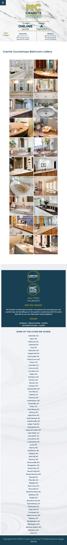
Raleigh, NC (33, 483)
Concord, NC (33, 368)
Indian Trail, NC (33, 424)
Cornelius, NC (33, 371)
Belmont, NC (34, 342)
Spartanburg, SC (33, 504)
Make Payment (42, 26)
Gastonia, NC (33, 398)
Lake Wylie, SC (33, 433)
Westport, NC (33, 530)
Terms (60, 539)
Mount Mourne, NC (33, 474)
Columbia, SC (33, 365)
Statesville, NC (33, 506)
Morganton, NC (33, 465)
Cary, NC (33, 347)
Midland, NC (33, 453)
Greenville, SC (33, 403)
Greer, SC (33, 406)
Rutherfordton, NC (33, 492)
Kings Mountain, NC (33, 430)
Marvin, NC (33, 448)
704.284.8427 (22, 36)
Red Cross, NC (33, 486)
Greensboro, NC (33, 401)
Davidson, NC (33, 377)
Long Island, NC (33, 442)
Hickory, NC (33, 412)
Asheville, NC (33, 336)
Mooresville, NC (33, 462)
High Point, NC (33, 415)
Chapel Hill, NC (33, 353)
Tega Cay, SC (33, 509)
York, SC (33, 533)
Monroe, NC (33, 459)
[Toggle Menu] (3, 2)
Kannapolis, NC (33, 427)
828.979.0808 (50, 36)
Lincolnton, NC (33, 439)
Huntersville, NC (33, 421)
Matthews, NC (33, 451)
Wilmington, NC (33, 524)
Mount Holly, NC (33, 471)
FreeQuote (25, 26)
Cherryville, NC (33, 356)
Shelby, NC (33, 498)
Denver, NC (33, 383)
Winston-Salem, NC (33, 527)
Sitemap (33, 541)
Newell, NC (33, 477)
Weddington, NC (33, 521)
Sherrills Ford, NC (33, 501)
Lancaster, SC (33, 436)
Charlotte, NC (33, 350)
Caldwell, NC (34, 345)
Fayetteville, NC (33, 389)
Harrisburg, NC (33, 409)
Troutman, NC (33, 512)
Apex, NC (33, 339)
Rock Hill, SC (33, 489)
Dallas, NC (33, 374)
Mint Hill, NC (33, 456)
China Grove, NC (33, 359)
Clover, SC (33, 362)
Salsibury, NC (33, 495)
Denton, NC (33, 380)
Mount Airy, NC (33, 468)
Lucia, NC (33, 445)
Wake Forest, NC (33, 515)
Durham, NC (33, 386)
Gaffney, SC (33, 395)
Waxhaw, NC (33, 518)
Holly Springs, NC (33, 418)
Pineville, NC (33, 480)
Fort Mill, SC (33, 392)
